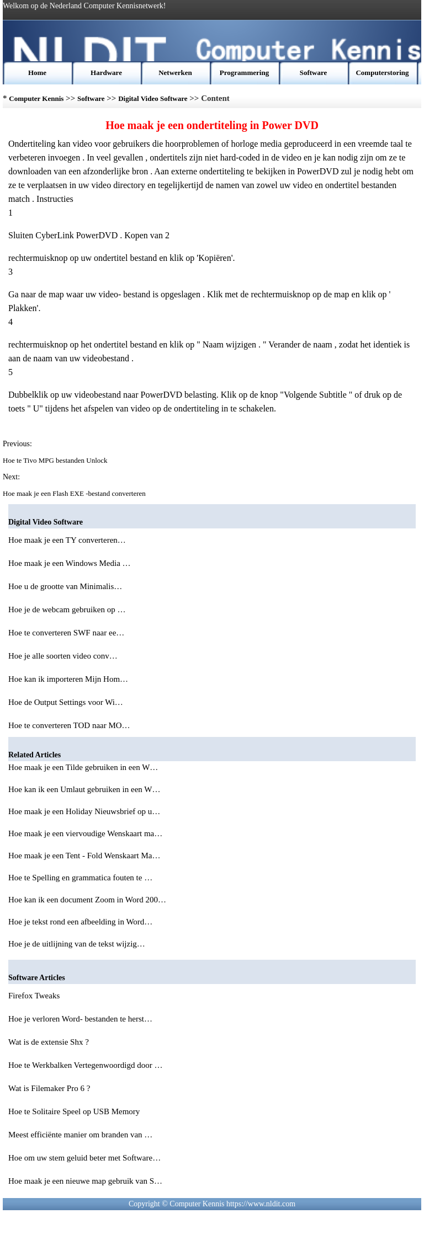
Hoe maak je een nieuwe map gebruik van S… (85, 1181)
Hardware (106, 72)
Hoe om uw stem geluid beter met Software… (84, 1157)
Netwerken (175, 72)
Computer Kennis (36, 98)
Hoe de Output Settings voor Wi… (65, 702)
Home (37, 72)
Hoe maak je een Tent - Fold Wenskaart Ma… (84, 855)
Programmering (244, 72)
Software (313, 72)
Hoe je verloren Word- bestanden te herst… (80, 1018)
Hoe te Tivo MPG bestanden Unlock (56, 460)
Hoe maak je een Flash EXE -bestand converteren (75, 493)
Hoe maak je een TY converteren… (67, 540)
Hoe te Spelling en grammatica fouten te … (80, 877)
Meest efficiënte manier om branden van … (80, 1134)
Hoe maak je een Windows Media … (69, 563)
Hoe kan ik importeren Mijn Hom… (68, 679)
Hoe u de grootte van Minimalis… (65, 586)
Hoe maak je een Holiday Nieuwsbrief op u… (84, 811)
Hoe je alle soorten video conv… (63, 655)
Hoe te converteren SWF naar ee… (66, 632)
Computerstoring (382, 72)
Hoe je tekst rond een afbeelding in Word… (80, 921)
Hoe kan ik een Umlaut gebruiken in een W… (84, 789)
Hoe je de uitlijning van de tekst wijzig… (76, 943)
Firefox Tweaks (35, 995)
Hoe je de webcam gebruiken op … (66, 609)
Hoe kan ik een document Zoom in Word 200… (87, 899)
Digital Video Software (152, 98)
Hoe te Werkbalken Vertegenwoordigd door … (85, 1065)
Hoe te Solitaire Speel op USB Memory (75, 1111)
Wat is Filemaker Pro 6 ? (50, 1088)
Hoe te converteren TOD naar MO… (69, 725)
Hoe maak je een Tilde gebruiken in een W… (83, 767)
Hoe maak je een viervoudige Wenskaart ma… (85, 833)
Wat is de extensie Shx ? (49, 1042)
